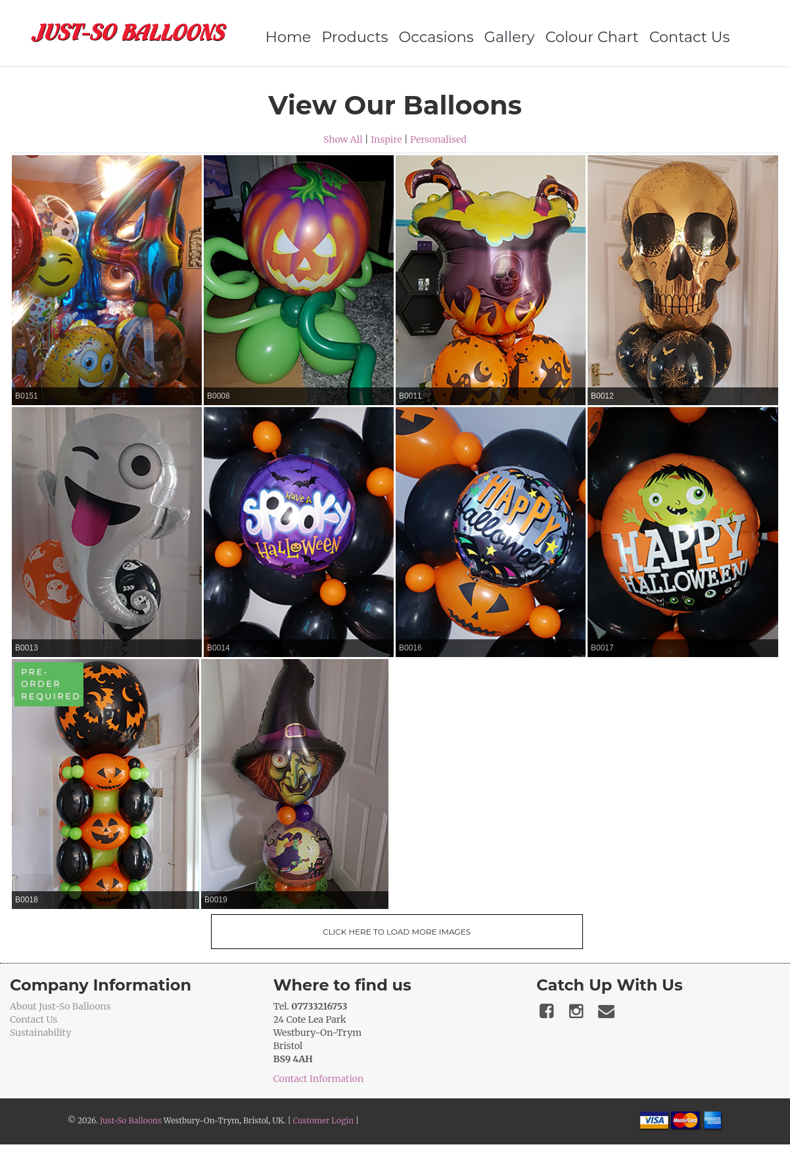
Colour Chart (587, 37)
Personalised (438, 139)
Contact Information (318, 1079)
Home (284, 37)
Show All (343, 139)
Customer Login (323, 1120)
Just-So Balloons (131, 1120)
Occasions (431, 37)
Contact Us (685, 37)
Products (350, 37)
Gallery (505, 37)
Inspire (386, 139)
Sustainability (40, 1033)
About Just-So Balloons (60, 1006)
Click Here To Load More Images (397, 932)
